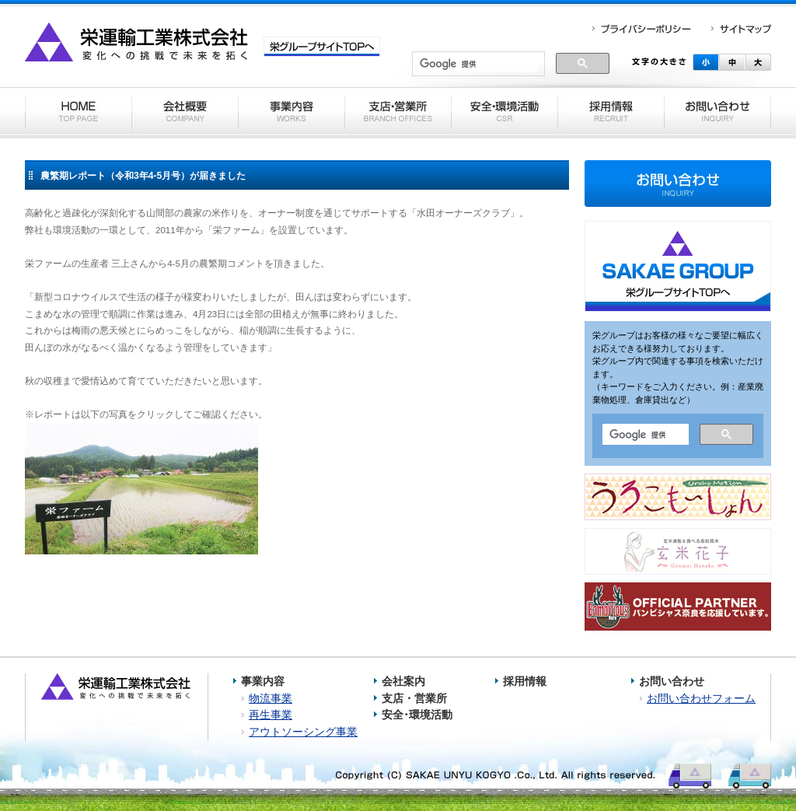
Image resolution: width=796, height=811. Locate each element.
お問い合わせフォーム (701, 698)
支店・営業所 (414, 698)
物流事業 (270, 698)
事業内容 (263, 681)
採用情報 (524, 681)
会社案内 (403, 681)
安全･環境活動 (417, 714)
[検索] (478, 65)
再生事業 (270, 714)
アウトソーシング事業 (303, 731)
